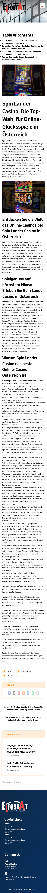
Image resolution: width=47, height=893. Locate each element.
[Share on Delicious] (28, 693)
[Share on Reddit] (23, 693)
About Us (8, 826)
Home (7, 824)
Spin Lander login (28, 318)
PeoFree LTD (34, 889)
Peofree (10, 671)
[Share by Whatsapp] (33, 693)
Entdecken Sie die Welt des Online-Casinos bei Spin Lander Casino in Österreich (23, 47)
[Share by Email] (37, 693)
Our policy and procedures (15, 829)
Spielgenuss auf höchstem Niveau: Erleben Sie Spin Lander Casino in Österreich (21, 53)
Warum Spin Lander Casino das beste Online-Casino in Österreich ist (20, 58)
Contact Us (9, 832)
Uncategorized (12, 675)
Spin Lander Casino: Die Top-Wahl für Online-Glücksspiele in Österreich (20, 42)
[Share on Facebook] (9, 693)
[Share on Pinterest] (19, 693)
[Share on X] (14, 693)
